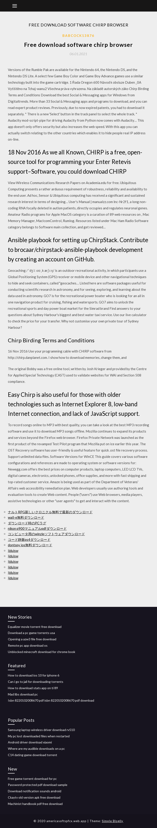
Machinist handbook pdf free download (35, 804)
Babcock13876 (78, 35)
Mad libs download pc (23, 694)
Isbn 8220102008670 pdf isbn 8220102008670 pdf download (51, 700)
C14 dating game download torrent (32, 755)
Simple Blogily (112, 821)
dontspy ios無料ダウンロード (30, 545)
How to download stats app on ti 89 (33, 688)
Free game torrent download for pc (32, 779)
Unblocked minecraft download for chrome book (41, 652)
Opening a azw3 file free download (32, 639)
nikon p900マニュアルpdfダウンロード (37, 528)
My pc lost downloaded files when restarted (39, 736)
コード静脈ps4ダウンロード (29, 539)
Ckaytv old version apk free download (34, 797)
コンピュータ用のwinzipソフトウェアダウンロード (46, 534)
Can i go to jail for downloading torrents (35, 682)
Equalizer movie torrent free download (34, 627)
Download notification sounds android (34, 791)
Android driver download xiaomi (30, 742)
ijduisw (13, 551)
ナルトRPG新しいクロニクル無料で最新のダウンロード (50, 512)
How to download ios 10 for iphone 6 (33, 675)
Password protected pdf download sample (37, 785)
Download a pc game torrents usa (31, 633)
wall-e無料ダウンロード (26, 517)
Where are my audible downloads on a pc (36, 748)
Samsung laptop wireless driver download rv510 (41, 730)
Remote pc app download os (28, 645)
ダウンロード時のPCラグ (27, 523)
